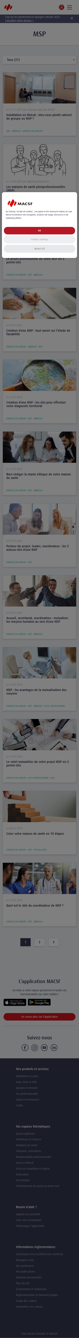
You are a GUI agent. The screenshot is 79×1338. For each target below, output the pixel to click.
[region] (39, 225)
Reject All (39, 248)
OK (39, 230)
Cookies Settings (39, 239)
